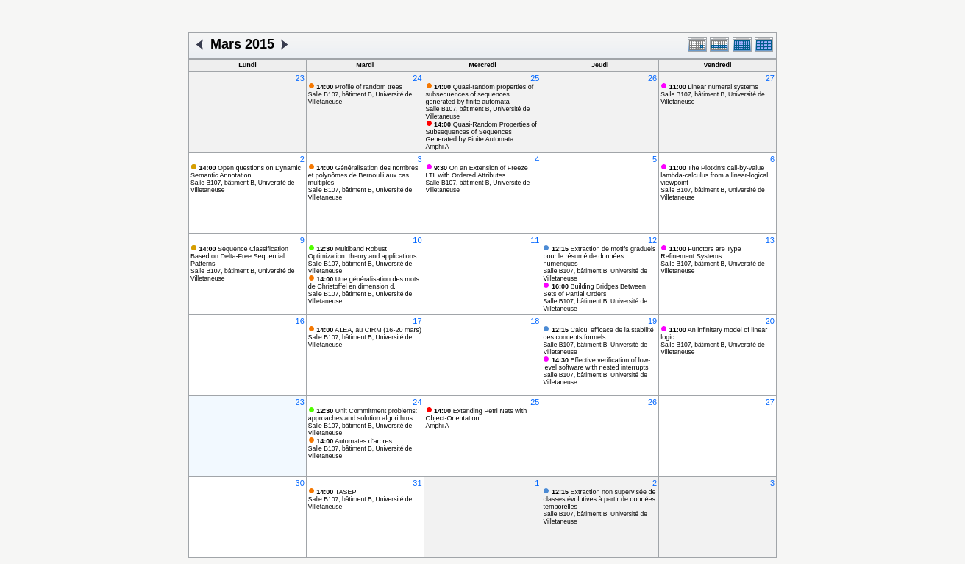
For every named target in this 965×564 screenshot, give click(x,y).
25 (534, 78)
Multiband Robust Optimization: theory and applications (362, 252)
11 (534, 240)
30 (300, 483)
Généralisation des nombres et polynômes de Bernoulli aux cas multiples (363, 175)
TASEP (336, 492)
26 (652, 78)
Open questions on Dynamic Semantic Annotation (245, 171)
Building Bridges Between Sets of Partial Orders (594, 290)
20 (770, 321)
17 (417, 321)
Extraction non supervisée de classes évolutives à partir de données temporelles (599, 499)
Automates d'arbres (354, 441)
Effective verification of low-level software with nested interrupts (596, 363)
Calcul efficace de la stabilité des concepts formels (598, 333)
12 (652, 240)
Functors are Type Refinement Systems (700, 252)
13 (770, 240)
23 (300, 78)
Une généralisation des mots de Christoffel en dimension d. (363, 282)
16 (300, 321)
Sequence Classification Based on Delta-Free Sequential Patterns (239, 256)
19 (652, 321)
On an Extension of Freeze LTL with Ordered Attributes (477, 171)
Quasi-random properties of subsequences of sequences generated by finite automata (480, 94)
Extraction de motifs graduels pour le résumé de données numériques (599, 256)
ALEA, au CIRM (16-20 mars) (368, 330)
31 (417, 483)
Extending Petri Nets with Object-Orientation (476, 414)
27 (770, 78)
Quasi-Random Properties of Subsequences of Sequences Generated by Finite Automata (481, 132)
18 (534, 321)
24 (417, 78)
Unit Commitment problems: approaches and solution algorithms (363, 414)
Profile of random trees (359, 87)
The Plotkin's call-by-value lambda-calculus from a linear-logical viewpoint (714, 175)
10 (417, 240)
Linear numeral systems (713, 87)
